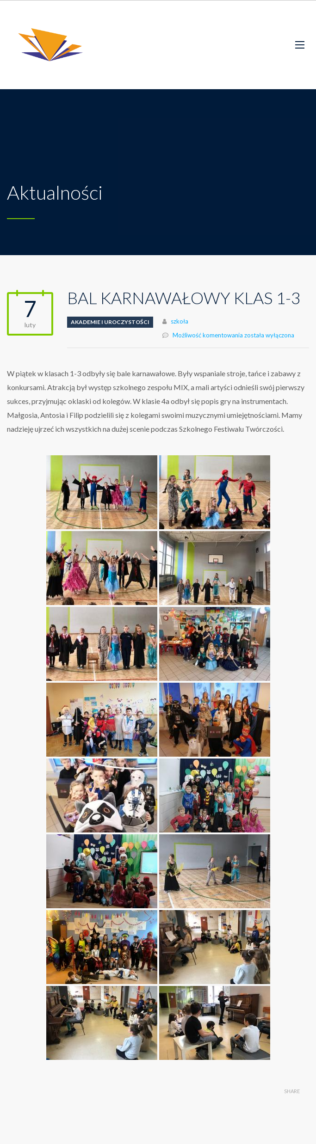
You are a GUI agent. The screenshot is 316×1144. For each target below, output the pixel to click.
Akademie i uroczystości (110, 321)
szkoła (179, 321)
